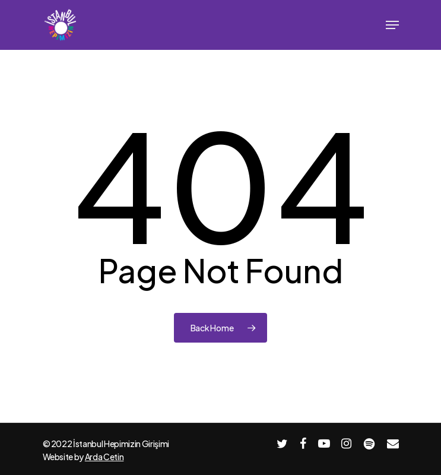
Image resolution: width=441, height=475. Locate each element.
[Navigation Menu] (392, 25)
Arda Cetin (104, 456)
